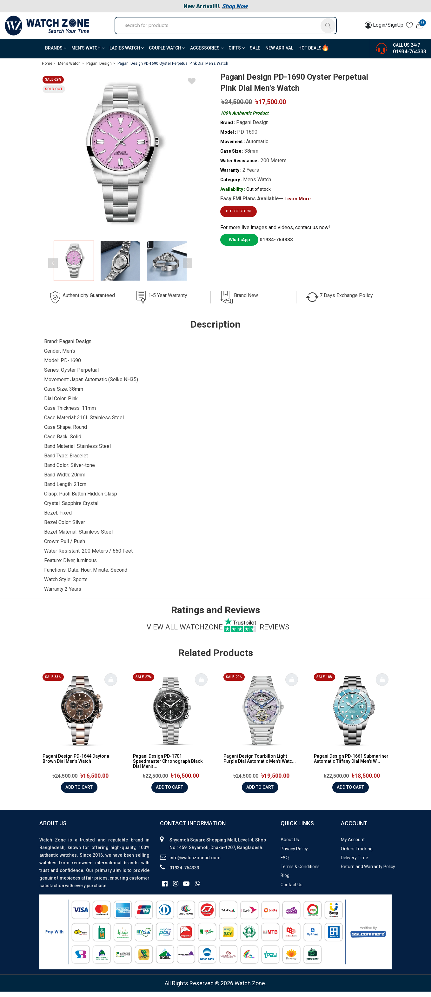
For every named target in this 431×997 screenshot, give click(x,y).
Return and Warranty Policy (368, 871)
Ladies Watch (126, 53)
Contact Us (291, 890)
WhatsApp (239, 245)
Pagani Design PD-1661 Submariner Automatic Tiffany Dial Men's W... (351, 764)
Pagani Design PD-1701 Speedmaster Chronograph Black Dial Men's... (167, 766)
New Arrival (279, 53)
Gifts (237, 53)
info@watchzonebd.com (195, 863)
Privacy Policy (294, 854)
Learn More (298, 204)
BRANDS (55, 53)
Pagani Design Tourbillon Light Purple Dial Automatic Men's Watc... (259, 764)
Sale (255, 53)
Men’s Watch (87, 53)
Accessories (206, 53)
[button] (197, 266)
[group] (120, 159)
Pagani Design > (100, 69)
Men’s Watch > (71, 69)
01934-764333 (409, 57)
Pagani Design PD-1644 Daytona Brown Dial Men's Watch (76, 764)
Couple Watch (167, 53)
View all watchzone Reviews (218, 632)
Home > (49, 69)
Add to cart (79, 792)
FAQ (285, 863)
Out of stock (238, 217)
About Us (290, 844)
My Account (353, 844)
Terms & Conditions (300, 871)
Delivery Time (354, 863)
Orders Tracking (357, 854)
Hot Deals (310, 53)
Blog (285, 880)
